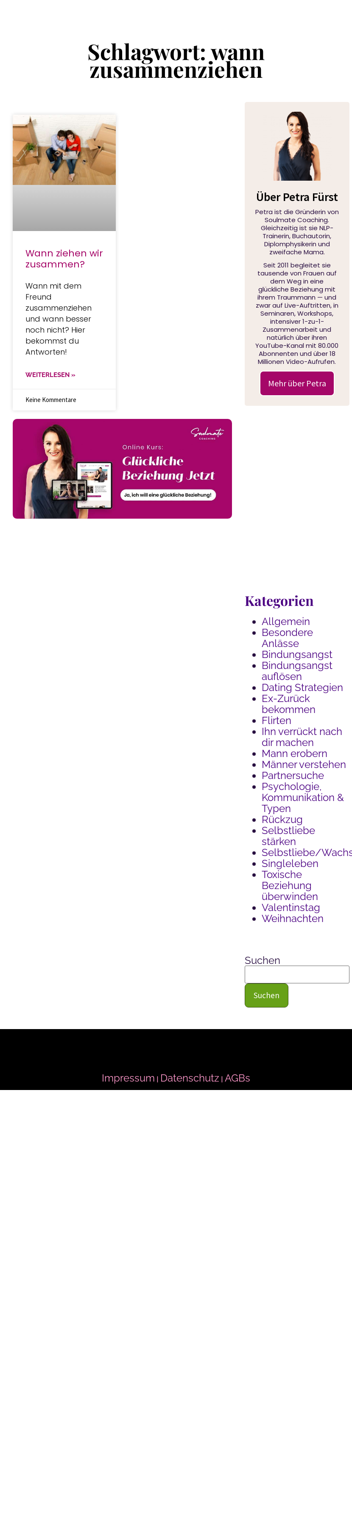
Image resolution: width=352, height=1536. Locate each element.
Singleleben (290, 863)
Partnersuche (293, 775)
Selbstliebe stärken (288, 836)
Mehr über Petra (297, 383)
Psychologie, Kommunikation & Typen (303, 797)
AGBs (237, 1078)
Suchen (262, 960)
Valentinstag (291, 907)
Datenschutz (189, 1078)
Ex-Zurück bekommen (289, 704)
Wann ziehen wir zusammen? (64, 259)
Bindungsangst (297, 654)
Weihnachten (293, 918)
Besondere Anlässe (287, 638)
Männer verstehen (304, 764)
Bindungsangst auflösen (297, 671)
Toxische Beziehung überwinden (290, 885)
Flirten (276, 720)
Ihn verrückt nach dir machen (302, 737)
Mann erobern (294, 753)
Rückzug (282, 819)
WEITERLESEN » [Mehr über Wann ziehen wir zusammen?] (50, 375)
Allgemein (286, 621)
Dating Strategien (302, 687)
